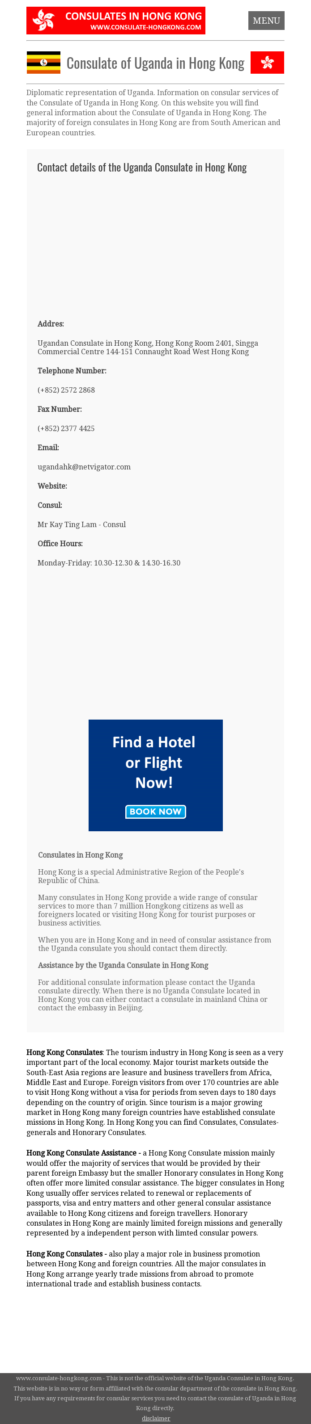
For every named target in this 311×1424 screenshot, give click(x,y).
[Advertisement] (155, 242)
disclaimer (156, 1418)
